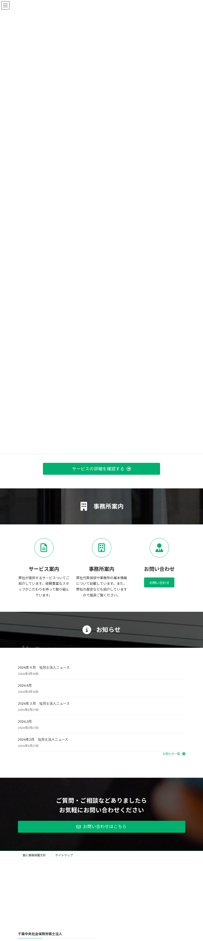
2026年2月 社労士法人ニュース (43, 739)
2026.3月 (25, 721)
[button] (101, 469)
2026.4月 (25, 685)
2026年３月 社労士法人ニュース (44, 703)
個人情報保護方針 (34, 855)
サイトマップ (64, 855)
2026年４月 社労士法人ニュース (44, 667)
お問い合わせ (159, 583)
